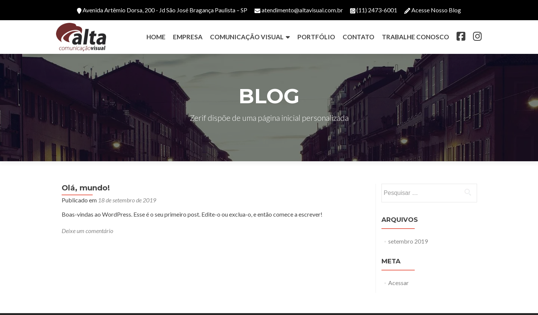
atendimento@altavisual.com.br (298, 9)
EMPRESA (187, 37)
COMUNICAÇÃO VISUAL (247, 37)
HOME (156, 37)
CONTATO (358, 37)
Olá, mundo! (86, 187)
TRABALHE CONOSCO (415, 37)
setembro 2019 (408, 241)
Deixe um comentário (87, 230)
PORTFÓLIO (316, 37)
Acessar (398, 282)
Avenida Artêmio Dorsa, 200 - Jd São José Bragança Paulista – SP (162, 9)
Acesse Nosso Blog (432, 9)
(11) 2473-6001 (373, 9)
